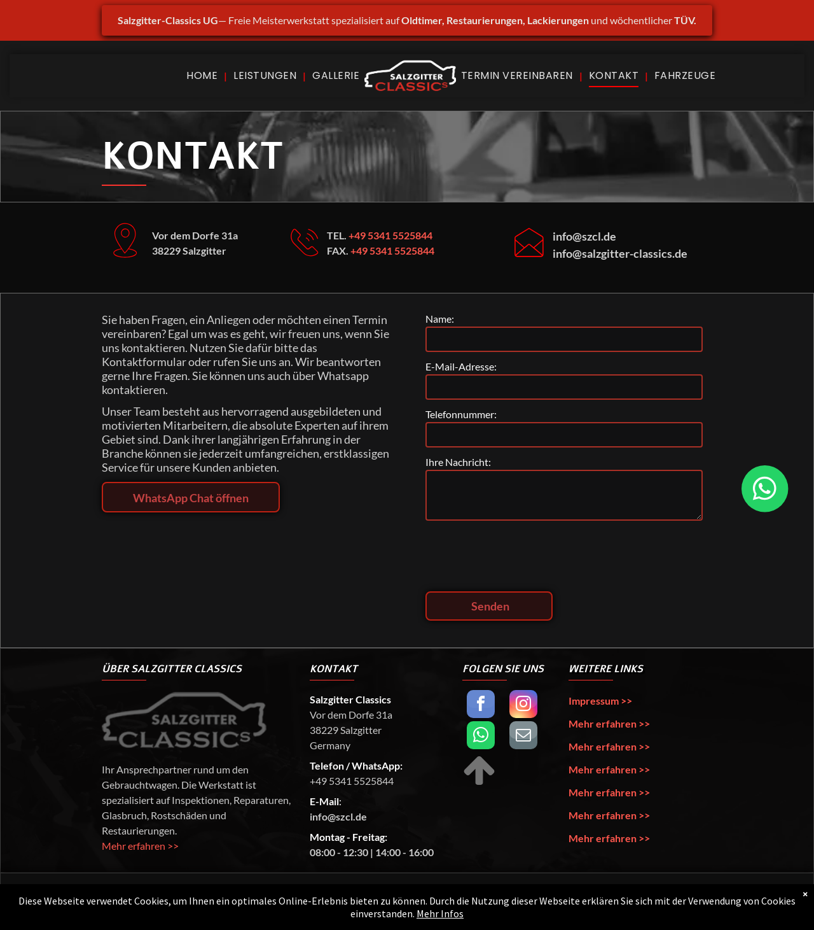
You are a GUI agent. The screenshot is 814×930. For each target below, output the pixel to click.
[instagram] (523, 705)
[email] (523, 736)
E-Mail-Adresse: (461, 366)
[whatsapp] (481, 736)
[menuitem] (203, 75)
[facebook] (481, 705)
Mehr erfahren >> (140, 846)
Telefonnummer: (461, 414)
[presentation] (522, 554)
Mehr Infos (440, 916)
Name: (439, 319)
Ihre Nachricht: (458, 462)
